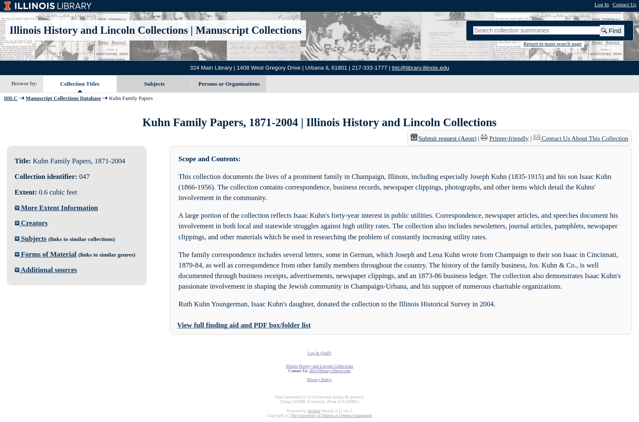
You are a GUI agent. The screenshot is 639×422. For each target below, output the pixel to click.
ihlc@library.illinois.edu (420, 68)
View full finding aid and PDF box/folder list (244, 325)
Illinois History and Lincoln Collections (99, 30)
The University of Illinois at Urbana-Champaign (331, 415)
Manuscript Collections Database (63, 98)
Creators (31, 223)
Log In (602, 5)
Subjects (154, 84)
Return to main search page (552, 44)
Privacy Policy (319, 379)
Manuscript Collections (248, 30)
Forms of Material (46, 254)
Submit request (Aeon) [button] (444, 138)
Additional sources (46, 270)
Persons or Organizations (229, 84)
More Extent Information (56, 208)
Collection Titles (80, 84)
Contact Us (624, 5)
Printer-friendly (509, 138)
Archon (313, 410)
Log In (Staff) (319, 353)
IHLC (10, 98)
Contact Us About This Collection (585, 138)
